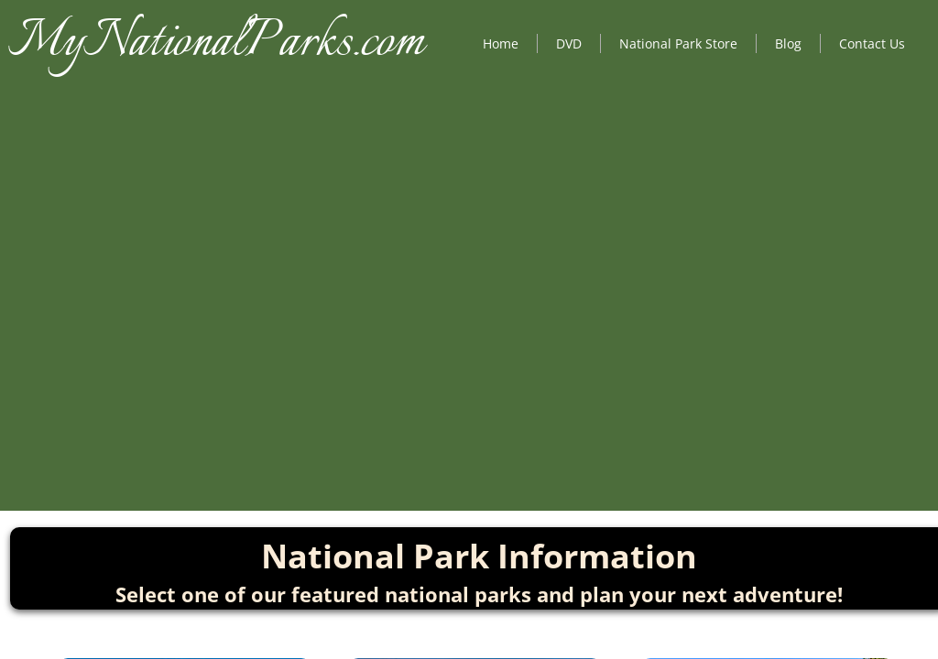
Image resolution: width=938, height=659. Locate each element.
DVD (569, 43)
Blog (788, 43)
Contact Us (872, 43)
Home (500, 43)
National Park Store (678, 43)
